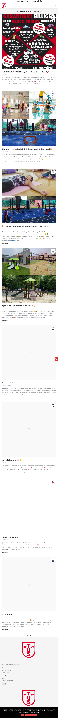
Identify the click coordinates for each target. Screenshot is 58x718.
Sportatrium (9, 385)
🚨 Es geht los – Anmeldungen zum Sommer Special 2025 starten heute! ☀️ (26, 226)
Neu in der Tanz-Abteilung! (10, 537)
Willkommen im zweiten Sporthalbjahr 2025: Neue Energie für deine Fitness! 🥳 (27, 149)
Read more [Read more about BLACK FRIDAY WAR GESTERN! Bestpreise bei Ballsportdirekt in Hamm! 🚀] (5, 86)
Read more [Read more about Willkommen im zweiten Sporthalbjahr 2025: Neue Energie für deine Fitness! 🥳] (5, 164)
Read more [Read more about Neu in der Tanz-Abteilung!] (5, 552)
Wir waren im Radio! (8, 383)
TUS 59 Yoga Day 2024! (9, 614)
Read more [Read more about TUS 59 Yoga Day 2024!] (5, 629)
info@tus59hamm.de (7, 680)
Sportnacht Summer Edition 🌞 (11, 460)
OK (22, 715)
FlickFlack (9, 308)
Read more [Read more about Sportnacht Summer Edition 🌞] (5, 475)
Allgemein (4, 74)
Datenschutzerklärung (31, 715)
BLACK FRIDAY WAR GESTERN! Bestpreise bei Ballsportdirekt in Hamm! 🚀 (25, 72)
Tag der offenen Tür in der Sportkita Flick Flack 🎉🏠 (19, 306)
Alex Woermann (36, 11)
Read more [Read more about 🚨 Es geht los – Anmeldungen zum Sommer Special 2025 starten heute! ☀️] (5, 243)
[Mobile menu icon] (55, 6)
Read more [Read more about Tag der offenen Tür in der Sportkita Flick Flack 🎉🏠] (5, 320)
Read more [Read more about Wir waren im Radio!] (5, 397)
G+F (7, 151)
